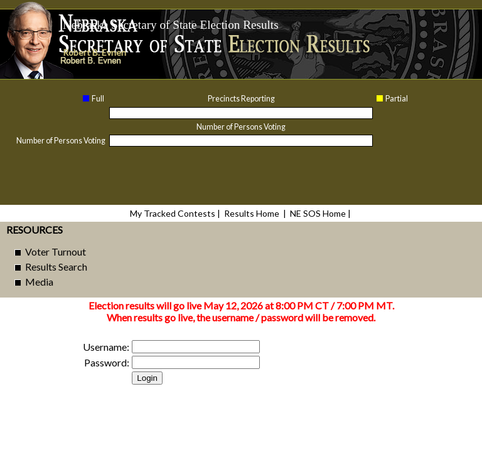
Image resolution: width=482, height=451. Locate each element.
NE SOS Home (318, 213)
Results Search (56, 266)
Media (39, 282)
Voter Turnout (55, 251)
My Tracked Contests (172, 213)
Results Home (251, 213)
